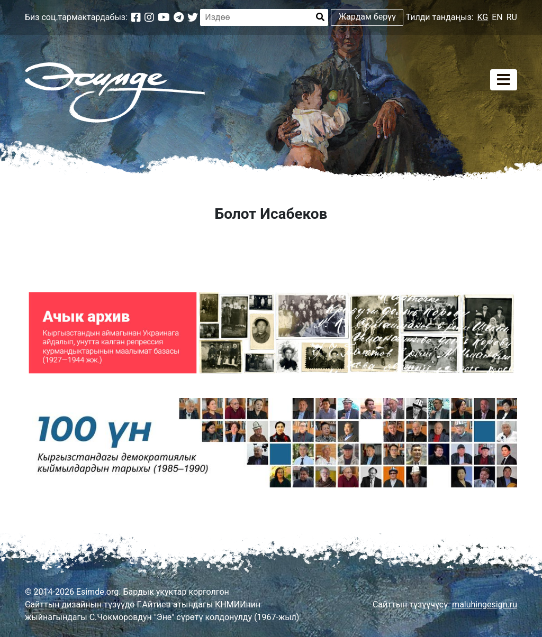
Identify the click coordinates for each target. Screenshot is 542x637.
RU (512, 17)
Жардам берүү (367, 17)
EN (497, 17)
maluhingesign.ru (484, 604)
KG (483, 17)
